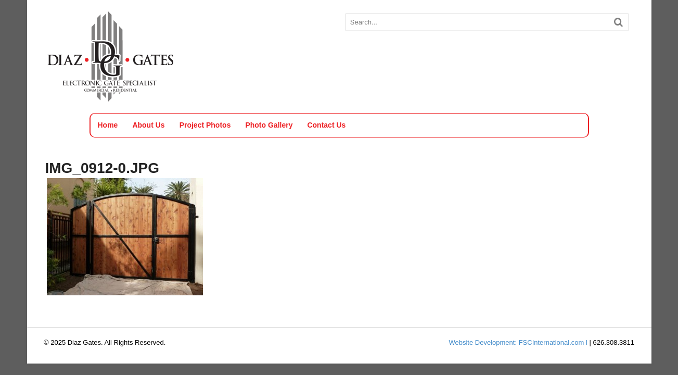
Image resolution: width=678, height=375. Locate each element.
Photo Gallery (268, 125)
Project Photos (205, 125)
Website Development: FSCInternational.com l (518, 342)
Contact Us (326, 125)
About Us (148, 125)
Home (108, 125)
